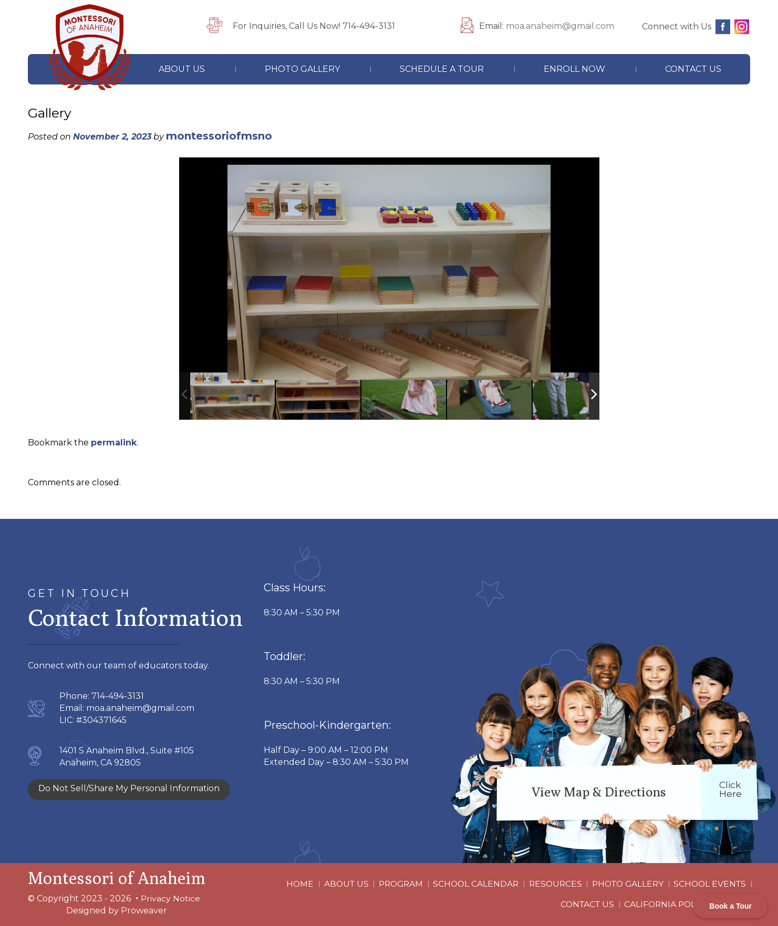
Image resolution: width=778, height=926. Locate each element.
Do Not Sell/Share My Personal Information (129, 788)
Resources (550, 886)
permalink (114, 443)
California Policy (666, 902)
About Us (182, 69)
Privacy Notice (171, 898)
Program (393, 886)
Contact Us (693, 69)
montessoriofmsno (219, 136)
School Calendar (470, 886)
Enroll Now (574, 69)
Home (291, 886)
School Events (709, 886)
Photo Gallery (302, 69)
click (730, 789)
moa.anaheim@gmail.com (560, 26)
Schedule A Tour (442, 69)
